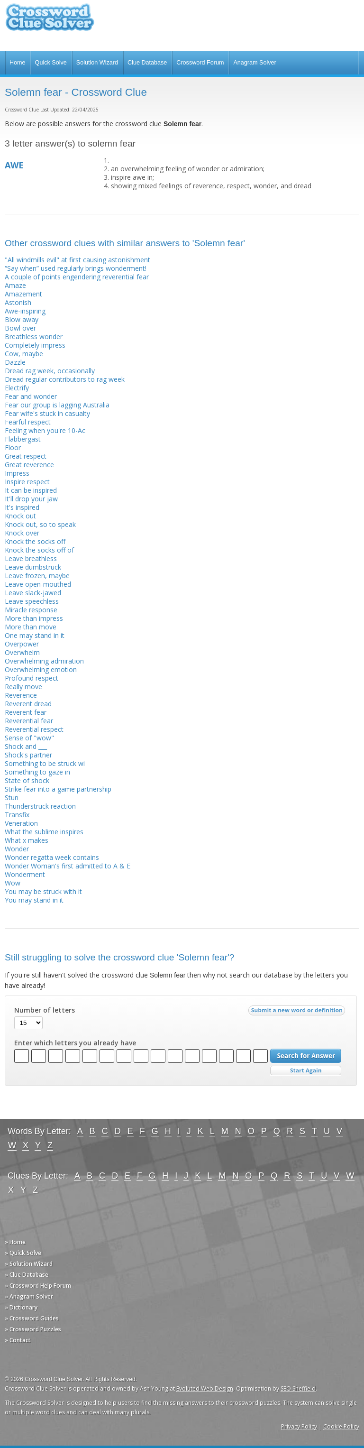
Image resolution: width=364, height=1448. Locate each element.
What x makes (26, 840)
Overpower (22, 643)
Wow (12, 882)
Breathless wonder (34, 336)
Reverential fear (29, 720)
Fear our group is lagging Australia (57, 404)
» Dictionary (21, 1307)
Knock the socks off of (39, 549)
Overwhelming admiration (44, 660)
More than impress (34, 618)
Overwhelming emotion (41, 669)
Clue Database (147, 62)
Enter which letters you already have (75, 1043)
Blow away (21, 319)
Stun (11, 797)
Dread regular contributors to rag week (65, 379)
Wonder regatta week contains (52, 857)
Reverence (21, 695)
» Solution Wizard (29, 1264)
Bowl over (20, 327)
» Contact (18, 1340)
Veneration (21, 823)
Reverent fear (25, 712)
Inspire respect (27, 481)
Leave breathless (31, 558)
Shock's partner (28, 754)
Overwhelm (22, 652)
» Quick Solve (23, 1253)
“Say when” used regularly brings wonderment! (75, 268)
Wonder (17, 848)
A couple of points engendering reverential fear (77, 276)
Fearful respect (28, 421)
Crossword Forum (200, 62)
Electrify (17, 387)
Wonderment (25, 874)
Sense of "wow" (29, 737)
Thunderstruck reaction (40, 806)
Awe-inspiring (25, 310)
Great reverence (29, 464)
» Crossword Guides (32, 1318)
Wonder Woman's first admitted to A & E (67, 865)
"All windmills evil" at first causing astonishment (77, 259)
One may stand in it (34, 635)
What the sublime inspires (44, 831)
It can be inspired (31, 490)
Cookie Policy (341, 1426)
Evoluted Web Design (204, 1388)
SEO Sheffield (298, 1388)
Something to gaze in (37, 771)
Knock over (22, 532)
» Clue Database (26, 1275)
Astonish (18, 302)
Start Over (305, 1071)
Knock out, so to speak (40, 524)
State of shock (27, 780)
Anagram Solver (254, 62)
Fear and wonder (31, 396)
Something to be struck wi (45, 763)
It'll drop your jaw (31, 498)
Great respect (25, 456)
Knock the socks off (35, 541)
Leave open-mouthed (38, 584)
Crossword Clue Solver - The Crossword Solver (50, 21)
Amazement (23, 293)
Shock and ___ (26, 746)
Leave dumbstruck (33, 567)
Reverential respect (34, 729)
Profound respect (31, 677)
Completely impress (35, 345)
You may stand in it (34, 899)
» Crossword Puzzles (33, 1329)
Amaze (15, 285)
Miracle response (31, 609)
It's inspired (22, 507)
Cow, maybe (24, 353)
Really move (23, 686)
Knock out (20, 515)
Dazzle (15, 362)
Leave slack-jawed (33, 592)
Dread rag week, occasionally (50, 370)
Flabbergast (23, 438)
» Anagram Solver (29, 1296)
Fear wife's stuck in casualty (47, 413)
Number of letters (44, 1010)
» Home (15, 1242)
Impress (17, 473)
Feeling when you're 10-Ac (45, 430)
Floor (13, 447)
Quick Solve (51, 62)
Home (17, 62)
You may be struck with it (43, 891)
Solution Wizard (97, 62)
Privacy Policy (299, 1426)
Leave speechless (32, 601)
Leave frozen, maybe (37, 575)
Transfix (17, 814)
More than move (30, 626)
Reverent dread (28, 703)
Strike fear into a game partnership (58, 788)
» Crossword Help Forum (38, 1286)
